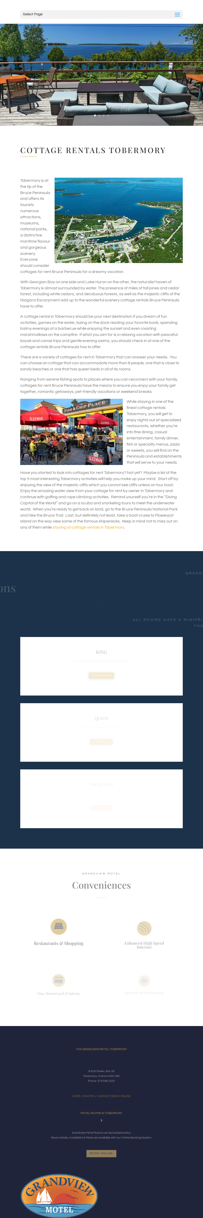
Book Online (101, 1154)
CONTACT (102, 1092)
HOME (84, 1092)
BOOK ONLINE (115, 1092)
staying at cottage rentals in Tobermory (88, 527)
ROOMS (92, 1092)
